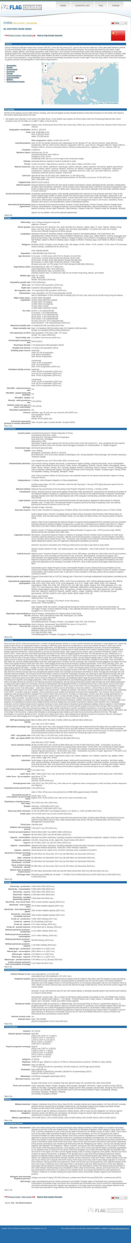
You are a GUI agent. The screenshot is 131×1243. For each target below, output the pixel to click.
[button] (85, 77)
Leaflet (100, 103)
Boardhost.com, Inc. (40, 1228)
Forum (115, 5)
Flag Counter (21, 7)
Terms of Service (13, 1228)
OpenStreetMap (112, 103)
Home (63, 5)
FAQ (101, 5)
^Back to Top (8, 215)
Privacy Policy (25, 1228)
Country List (82, 5)
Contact (4, 1228)
